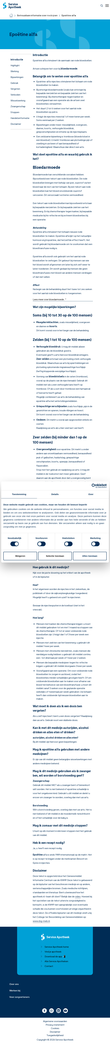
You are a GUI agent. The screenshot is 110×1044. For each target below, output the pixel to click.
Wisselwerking (18, 100)
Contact (47, 966)
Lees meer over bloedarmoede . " (49, 299)
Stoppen (15, 112)
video (78, 896)
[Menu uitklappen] (55, 984)
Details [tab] (55, 494)
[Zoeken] (101, 5)
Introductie (17, 59)
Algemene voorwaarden (55, 1021)
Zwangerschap (18, 106)
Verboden (15, 94)
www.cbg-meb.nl (41, 921)
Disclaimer (16, 123)
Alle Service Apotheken (54, 961)
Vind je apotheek (51, 951)
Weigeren (20, 556)
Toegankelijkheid (55, 1035)
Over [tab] (90, 494)
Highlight (15, 65)
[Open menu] (106, 5)
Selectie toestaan (55, 556)
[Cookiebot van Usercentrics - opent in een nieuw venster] (94, 486)
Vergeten (15, 88)
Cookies (55, 1028)
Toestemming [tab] (19, 494)
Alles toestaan (89, 556)
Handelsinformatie (20, 118)
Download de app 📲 (53, 956)
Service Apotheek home (55, 946)
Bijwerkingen (17, 77)
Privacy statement (55, 1025)
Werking (15, 71)
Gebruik (14, 83)
